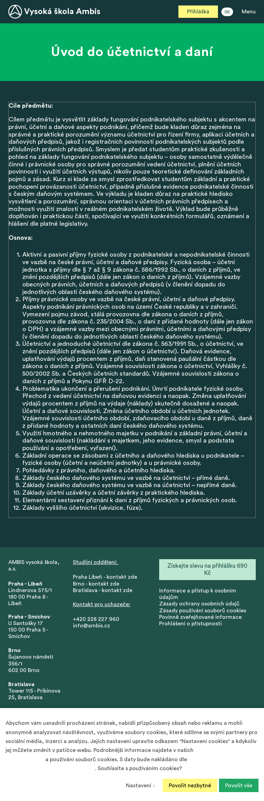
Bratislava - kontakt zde (102, 591)
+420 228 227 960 (96, 620)
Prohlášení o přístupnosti (190, 624)
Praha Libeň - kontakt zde (106, 578)
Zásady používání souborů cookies (202, 611)
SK (227, 12)
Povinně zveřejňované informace (200, 618)
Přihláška (198, 11)
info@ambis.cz (91, 626)
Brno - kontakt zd (94, 584)
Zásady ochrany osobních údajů (199, 605)
